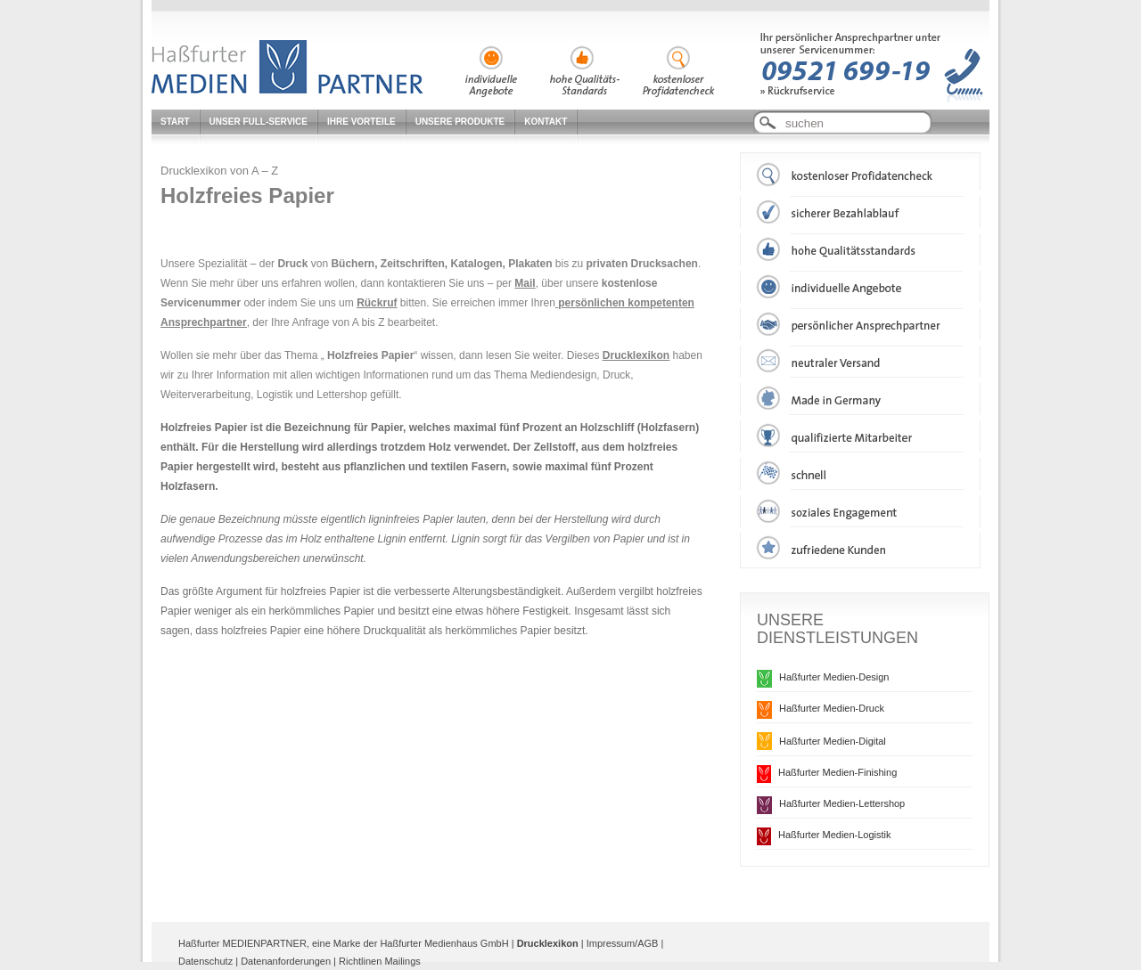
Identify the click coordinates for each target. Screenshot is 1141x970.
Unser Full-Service (258, 121)
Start (175, 121)
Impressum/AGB (623, 943)
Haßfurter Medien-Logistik (834, 834)
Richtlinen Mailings (380, 961)
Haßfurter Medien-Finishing (837, 772)
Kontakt (545, 121)
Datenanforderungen (286, 961)
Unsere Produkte (460, 121)
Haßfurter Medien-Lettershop (842, 803)
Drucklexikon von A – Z (219, 170)
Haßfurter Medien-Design (834, 677)
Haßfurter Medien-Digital (832, 741)
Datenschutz (205, 961)
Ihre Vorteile (361, 121)
